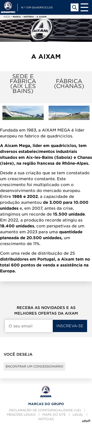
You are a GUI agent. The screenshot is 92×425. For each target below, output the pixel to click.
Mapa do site (54, 414)
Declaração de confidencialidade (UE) (45, 410)
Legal (78, 414)
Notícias (46, 419)
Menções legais (21, 414)
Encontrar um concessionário (34, 366)
